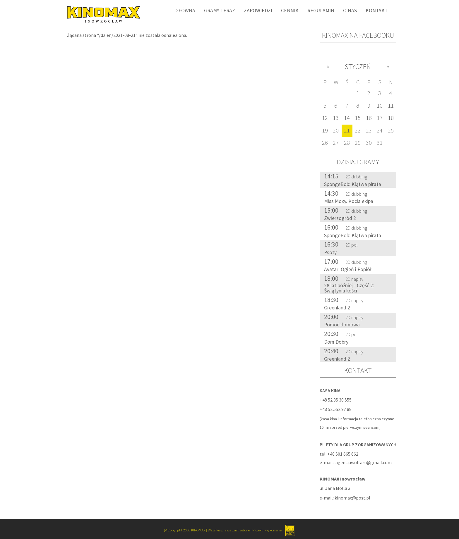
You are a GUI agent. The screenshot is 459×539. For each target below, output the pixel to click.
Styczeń (358, 66)
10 (380, 105)
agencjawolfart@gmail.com (363, 462)
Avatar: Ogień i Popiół (347, 269)
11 (391, 105)
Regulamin (320, 10)
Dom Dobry (336, 342)
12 (325, 118)
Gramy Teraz (219, 10)
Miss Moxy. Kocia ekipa (348, 201)
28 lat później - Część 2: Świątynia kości (349, 288)
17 (380, 118)
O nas (350, 10)
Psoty (330, 252)
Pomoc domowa (342, 324)
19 (325, 130)
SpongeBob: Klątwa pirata (352, 184)
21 (347, 130)
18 (391, 118)
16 (369, 118)
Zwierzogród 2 (340, 218)
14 (347, 118)
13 (336, 118)
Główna (185, 10)
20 (336, 130)
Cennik (290, 10)
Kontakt (377, 10)
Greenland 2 (337, 307)
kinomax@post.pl (352, 498)
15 (358, 118)
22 (358, 130)
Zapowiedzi (258, 10)
